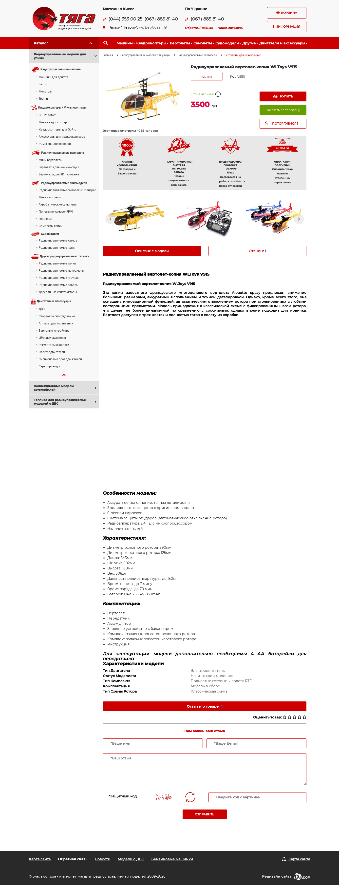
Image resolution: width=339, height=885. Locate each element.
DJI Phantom (47, 115)
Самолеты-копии (50, 226)
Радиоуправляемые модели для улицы (145, 55)
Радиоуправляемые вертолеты (197, 55)
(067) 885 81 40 (161, 19)
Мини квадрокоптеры (54, 122)
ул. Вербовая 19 (153, 27)
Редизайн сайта (276, 876)
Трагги (43, 98)
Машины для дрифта (53, 77)
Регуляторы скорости (54, 345)
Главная (108, 55)
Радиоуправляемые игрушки (59, 278)
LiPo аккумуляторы (52, 337)
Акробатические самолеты (57, 204)
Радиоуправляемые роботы (58, 285)
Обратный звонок (199, 28)
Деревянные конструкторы (58, 292)
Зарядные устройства (54, 330)
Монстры (45, 91)
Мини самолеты (50, 197)
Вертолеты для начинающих (59, 167)
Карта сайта (40, 859)
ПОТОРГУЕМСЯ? (285, 123)
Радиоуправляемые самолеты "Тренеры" (67, 190)
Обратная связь (72, 859)
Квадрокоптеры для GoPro (57, 129)
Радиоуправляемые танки (57, 263)
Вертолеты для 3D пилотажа (59, 174)
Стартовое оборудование (57, 316)
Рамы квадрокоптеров (55, 144)
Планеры (45, 219)
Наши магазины (230, 28)
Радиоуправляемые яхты (57, 247)
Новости (102, 859)
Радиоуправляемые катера (58, 240)
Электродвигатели (52, 352)
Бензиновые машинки (172, 859)
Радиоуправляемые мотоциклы (61, 270)
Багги (43, 84)
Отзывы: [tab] (257, 251)
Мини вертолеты (50, 160)
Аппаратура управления (56, 323)
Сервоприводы (49, 366)
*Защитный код (123, 796)
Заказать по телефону (283, 110)
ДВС (42, 309)
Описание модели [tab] (152, 251)
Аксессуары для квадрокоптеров (62, 136)
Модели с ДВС (131, 859)
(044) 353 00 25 (125, 19)
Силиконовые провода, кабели (60, 359)
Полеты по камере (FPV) (56, 211)
